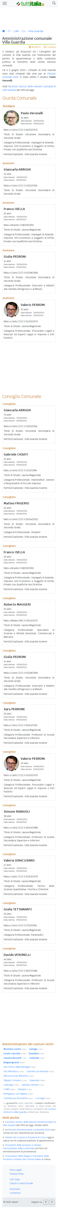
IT (9, 31)
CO (23, 31)
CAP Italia (15, 1179)
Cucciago (43, 1098)
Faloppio (25, 1089)
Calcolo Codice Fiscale (21, 1183)
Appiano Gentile (33, 1084)
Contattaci (15, 1192)
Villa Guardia (35, 31)
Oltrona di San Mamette (19, 1075)
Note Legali (15, 1170)
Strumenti (15, 1189)
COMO (9, 1089)
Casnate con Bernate (40, 1071)
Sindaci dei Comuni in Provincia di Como (25, 1137)
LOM (16, 31)
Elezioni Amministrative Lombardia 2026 (29, 1129)
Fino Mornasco (14, 1071)
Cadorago (11, 1084)
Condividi (50, 47)
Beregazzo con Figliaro (18, 1093)
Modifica (35, 47)
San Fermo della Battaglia (20, 1067)
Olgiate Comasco (15, 1080)
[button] (53, 3)
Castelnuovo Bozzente (18, 1098)
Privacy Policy (17, 1173)
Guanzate (37, 1080)
